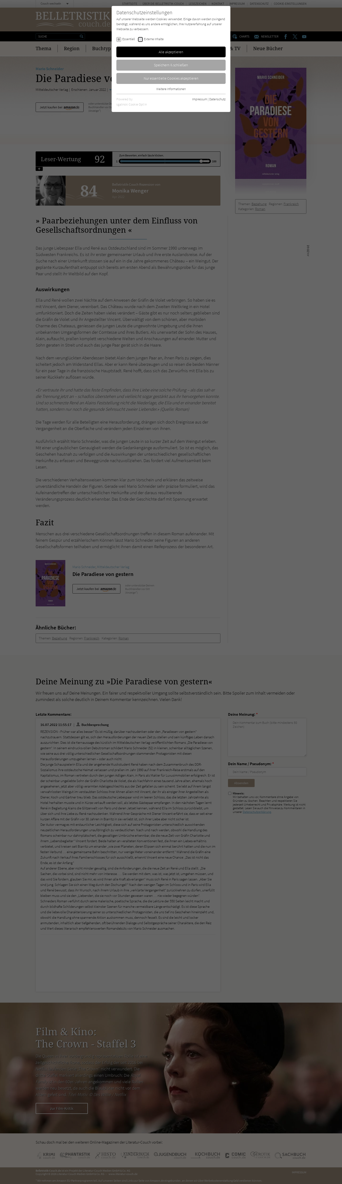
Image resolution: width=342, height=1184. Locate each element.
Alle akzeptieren (171, 51)
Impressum (199, 99)
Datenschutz (217, 99)
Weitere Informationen (171, 89)
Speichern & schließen (171, 65)
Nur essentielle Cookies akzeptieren (171, 78)
